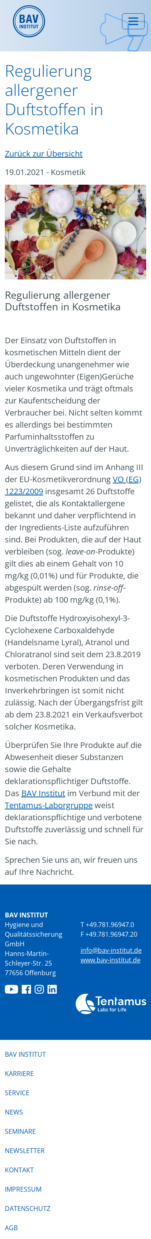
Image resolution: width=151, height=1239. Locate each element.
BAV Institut (43, 793)
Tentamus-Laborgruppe (49, 805)
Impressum (23, 1189)
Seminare (20, 1131)
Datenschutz (27, 1208)
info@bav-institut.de (111, 950)
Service (17, 1092)
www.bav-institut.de (111, 960)
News (14, 1112)
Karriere (19, 1073)
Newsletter (25, 1150)
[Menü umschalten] (133, 21)
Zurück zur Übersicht (44, 153)
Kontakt (19, 1170)
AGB (11, 1227)
